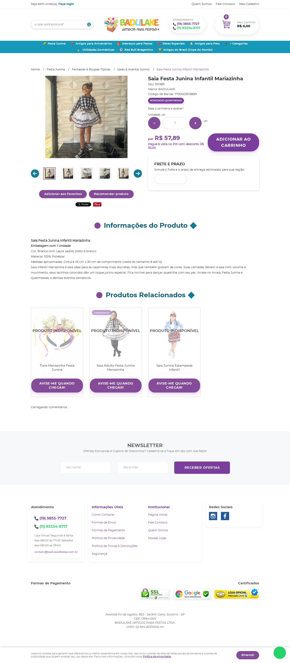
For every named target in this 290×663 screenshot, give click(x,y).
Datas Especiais (173, 43)
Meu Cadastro (249, 4)
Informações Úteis (107, 507)
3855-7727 (188, 24)
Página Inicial (157, 514)
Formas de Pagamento (108, 530)
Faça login (66, 4)
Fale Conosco (225, 4)
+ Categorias (239, 43)
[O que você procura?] (89, 24)
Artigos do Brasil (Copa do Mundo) (188, 50)
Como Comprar (103, 514)
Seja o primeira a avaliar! (165, 108)
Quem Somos (202, 4)
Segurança (99, 553)
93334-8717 (188, 28)
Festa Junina (57, 43)
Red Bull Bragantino (138, 50)
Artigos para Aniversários (94, 43)
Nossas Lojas (157, 538)
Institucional (159, 507)
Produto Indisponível (57, 334)
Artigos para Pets (207, 43)
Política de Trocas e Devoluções (114, 546)
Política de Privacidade (108, 538)
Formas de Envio (104, 522)
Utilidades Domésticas (98, 50)
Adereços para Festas (137, 43)
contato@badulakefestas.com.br (56, 552)
